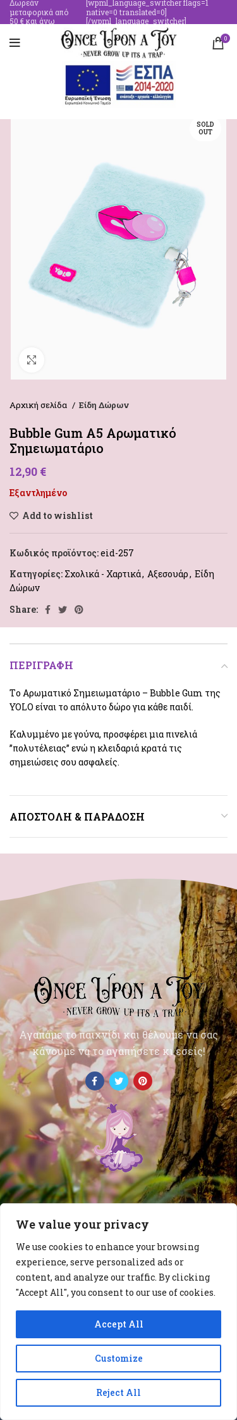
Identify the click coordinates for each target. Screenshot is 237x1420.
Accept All (118, 1324)
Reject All (118, 1392)
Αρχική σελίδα (39, 405)
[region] (118, 1311)
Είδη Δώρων (104, 405)
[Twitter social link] (62, 609)
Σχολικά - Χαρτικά (102, 574)
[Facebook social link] (47, 609)
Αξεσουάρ (167, 574)
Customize (119, 1358)
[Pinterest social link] (79, 609)
